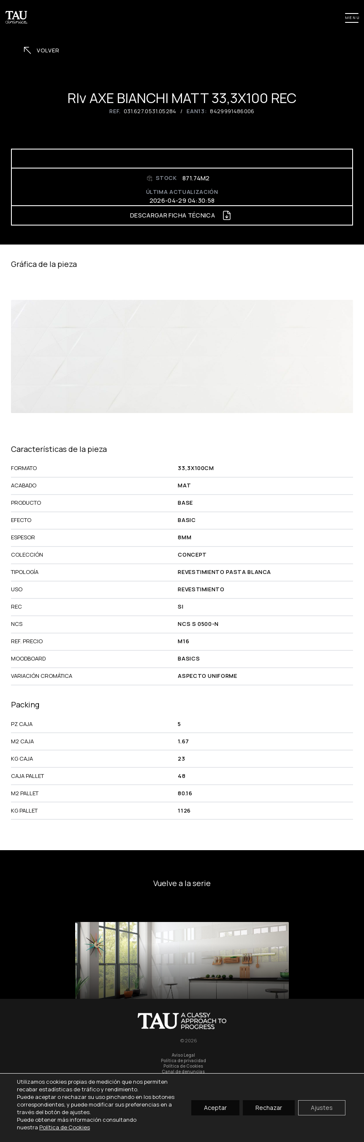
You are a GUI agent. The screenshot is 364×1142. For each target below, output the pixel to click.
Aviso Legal (183, 1055)
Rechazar (268, 1108)
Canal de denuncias (183, 1071)
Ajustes (322, 1108)
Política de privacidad (183, 1060)
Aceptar (215, 1108)
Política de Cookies (183, 1066)
